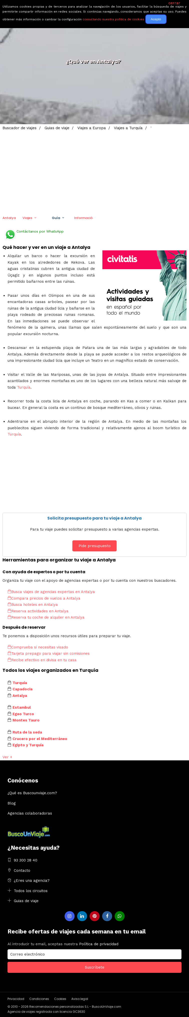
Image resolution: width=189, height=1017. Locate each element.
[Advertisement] (94, 169)
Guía (56, 217)
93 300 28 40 (25, 860)
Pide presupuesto (95, 546)
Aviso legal (79, 999)
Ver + (7, 757)
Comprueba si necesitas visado (38, 647)
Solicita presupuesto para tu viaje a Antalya (94, 518)
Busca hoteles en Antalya (33, 604)
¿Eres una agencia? (32, 880)
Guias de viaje (26, 901)
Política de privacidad (98, 944)
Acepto (156, 19)
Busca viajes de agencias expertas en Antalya (51, 592)
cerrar (174, 3)
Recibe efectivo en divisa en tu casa (42, 660)
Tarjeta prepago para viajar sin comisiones (49, 653)
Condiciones (39, 999)
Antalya (9, 217)
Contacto (22, 870)
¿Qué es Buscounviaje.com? (32, 793)
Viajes (27, 217)
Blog (12, 803)
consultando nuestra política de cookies (113, 19)
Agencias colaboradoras (30, 813)
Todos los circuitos (31, 891)
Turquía (24, 387)
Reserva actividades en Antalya (38, 611)
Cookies (60, 999)
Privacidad (16, 999)
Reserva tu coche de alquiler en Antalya (46, 617)
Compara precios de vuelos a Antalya (44, 598)
